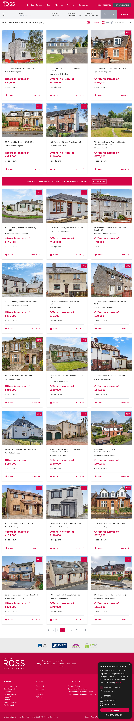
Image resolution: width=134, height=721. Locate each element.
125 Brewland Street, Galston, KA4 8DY (65, 303)
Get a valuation (122, 5)
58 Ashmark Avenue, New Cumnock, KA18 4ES (110, 229)
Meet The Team (10, 702)
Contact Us (85, 5)
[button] (114, 715)
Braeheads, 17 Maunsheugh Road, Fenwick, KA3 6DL (109, 450)
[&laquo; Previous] (44, 630)
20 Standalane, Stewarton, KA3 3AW (21, 302)
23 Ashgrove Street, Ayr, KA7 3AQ (109, 523)
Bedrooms (88, 13)
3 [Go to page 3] (57, 630)
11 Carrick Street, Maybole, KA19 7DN (67, 228)
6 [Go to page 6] (71, 630)
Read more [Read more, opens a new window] (119, 682)
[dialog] (115, 690)
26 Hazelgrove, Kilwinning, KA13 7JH (66, 523)
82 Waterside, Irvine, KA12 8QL (19, 142)
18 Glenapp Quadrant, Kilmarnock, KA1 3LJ (20, 229)
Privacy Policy (74, 686)
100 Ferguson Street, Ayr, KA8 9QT (65, 142)
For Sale (30, 5)
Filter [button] (109, 14)
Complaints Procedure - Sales (80, 691)
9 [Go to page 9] (85, 630)
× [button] (129, 665)
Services (48, 5)
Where (21, 13)
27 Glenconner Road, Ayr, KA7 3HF (109, 375)
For (3, 13)
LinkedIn (40, 691)
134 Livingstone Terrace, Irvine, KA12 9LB (111, 303)
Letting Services (10, 694)
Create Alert (99, 182)
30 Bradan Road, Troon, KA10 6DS (65, 595)
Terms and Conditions (77, 689)
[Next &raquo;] (90, 630)
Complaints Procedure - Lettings (82, 694)
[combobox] (33, 15)
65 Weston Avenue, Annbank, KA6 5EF (22, 68)
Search (126, 14)
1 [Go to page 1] (48, 630)
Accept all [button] (115, 710)
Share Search (93, 22)
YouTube (39, 694)
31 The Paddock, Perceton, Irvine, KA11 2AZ (65, 69)
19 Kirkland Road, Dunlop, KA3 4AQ (110, 595)
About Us (60, 5)
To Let (39, 5)
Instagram (40, 689)
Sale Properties (10, 686)
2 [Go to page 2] (53, 630)
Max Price (71, 13)
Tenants (72, 5)
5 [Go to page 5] (67, 630)
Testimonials (9, 705)
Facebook (40, 686)
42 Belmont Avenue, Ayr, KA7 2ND (20, 449)
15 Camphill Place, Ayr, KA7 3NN (19, 523)
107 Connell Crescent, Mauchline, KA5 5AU (66, 376)
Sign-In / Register (103, 5)
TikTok (39, 697)
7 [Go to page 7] (76, 630)
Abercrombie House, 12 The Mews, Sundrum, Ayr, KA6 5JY (65, 450)
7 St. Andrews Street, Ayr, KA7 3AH (110, 68)
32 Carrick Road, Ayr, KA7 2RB (19, 375)
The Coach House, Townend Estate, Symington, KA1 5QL (110, 143)
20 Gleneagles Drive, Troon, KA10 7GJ (21, 595)
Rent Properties (10, 689)
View (35, 95)
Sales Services (9, 691)
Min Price (55, 13)
